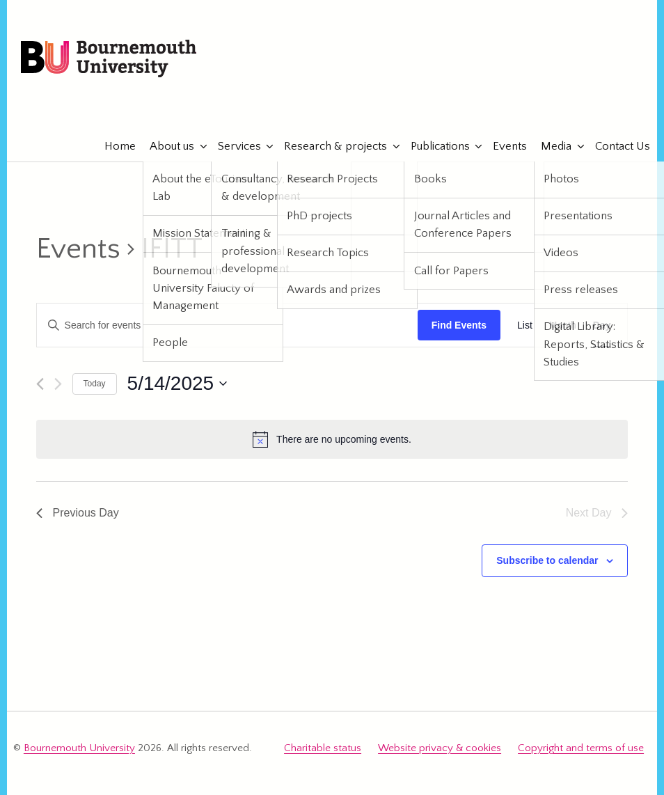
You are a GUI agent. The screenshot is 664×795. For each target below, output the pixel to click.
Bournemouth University (108, 59)
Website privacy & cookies (439, 748)
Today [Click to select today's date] (95, 383)
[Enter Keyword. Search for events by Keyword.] (227, 325)
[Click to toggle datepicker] (177, 384)
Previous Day (77, 513)
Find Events (459, 325)
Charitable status (322, 748)
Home (113, 146)
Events (504, 146)
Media (550, 146)
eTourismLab (552, 103)
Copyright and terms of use (581, 748)
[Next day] (58, 384)
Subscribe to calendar (547, 560)
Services (232, 146)
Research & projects (329, 146)
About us (165, 146)
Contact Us (615, 146)
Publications (433, 146)
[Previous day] (40, 384)
